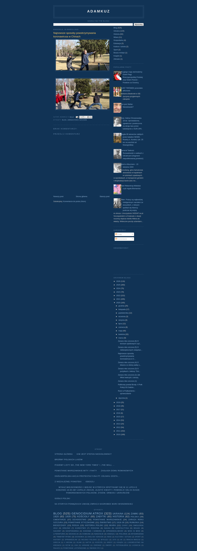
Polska (135, 517)
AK (121, 539)
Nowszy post (58, 196)
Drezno (66, 528)
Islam (79, 542)
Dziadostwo (79, 520)
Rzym (68, 545)
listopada (122, 309)
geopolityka (122, 528)
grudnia (121, 306)
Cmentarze (59, 520)
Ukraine (85, 545)
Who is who (134, 531)
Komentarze (121, 239)
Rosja (75, 525)
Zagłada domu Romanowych (117, 471)
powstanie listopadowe (74, 548)
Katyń (88, 542)
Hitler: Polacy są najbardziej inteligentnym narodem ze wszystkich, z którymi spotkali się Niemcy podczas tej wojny (132, 205)
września (122, 316)
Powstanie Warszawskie (107, 520)
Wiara (116, 37)
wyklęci (104, 539)
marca (121, 338)
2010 (118, 434)
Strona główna (81, 196)
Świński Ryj (95, 548)
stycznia (121, 398)
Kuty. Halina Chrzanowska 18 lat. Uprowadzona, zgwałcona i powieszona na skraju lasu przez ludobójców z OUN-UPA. (131, 123)
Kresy (110, 542)
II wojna (68, 542)
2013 (118, 424)
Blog (64, 120)
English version (95, 537)
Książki (116, 56)
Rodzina (95, 528)
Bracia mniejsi (119, 53)
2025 (118, 285)
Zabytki (101, 516)
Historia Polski (94, 525)
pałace (56, 548)
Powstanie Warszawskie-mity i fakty (76, 471)
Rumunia (134, 522)
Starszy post (104, 196)
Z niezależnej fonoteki (68, 482)
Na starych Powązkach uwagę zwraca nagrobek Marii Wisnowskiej (94, 504)
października (123, 313)
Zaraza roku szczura (77, 120)
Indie (109, 537)
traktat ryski (64, 537)
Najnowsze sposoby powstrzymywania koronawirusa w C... (127, 356)
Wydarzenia (137, 534)
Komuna (86, 534)
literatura (59, 534)
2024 (118, 288)
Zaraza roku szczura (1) (127, 381)
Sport (116, 50)
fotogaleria (122, 545)
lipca (120, 324)
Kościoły (83, 516)
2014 (118, 420)
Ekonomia (79, 537)
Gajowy (57, 531)
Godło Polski (62, 498)
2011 (118, 431)
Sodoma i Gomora (92, 531)
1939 (68, 516)
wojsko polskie (89, 539)
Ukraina (117, 31)
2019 (118, 402)
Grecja (56, 542)
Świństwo (105, 522)
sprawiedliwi (71, 539)
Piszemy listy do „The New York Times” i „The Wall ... (85, 465)
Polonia (123, 534)
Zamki (134, 513)
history (57, 539)
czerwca (121, 327)
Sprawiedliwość (114, 531)
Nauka (107, 528)
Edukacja (117, 43)
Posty (118, 234)
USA (76, 545)
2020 (118, 303)
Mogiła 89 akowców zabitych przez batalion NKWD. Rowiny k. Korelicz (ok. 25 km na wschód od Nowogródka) (132, 139)
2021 (118, 299)
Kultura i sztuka (120, 46)
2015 (118, 417)
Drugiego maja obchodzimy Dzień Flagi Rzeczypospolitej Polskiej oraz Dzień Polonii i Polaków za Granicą (132, 77)
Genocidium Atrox (87, 513)
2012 (118, 427)
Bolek (137, 528)
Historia (117, 34)
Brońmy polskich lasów (69, 460)
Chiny (125, 525)
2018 (118, 406)
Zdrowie (117, 59)
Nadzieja (98, 534)
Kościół (99, 542)
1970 (114, 539)
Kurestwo (80, 528)
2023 (118, 292)
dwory (109, 545)
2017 (118, 409)
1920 (56, 516)
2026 (118, 281)
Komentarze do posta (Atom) (74, 201)
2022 (118, 295)
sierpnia (121, 320)
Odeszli (90, 482)
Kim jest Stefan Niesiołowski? (94, 454)
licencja (136, 545)
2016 (118, 413)
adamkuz (98, 11)
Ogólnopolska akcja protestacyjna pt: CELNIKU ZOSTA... (87, 476)
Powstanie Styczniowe (81, 522)
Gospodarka (118, 40)
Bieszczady (59, 525)
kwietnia (121, 334)
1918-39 (120, 522)
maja (120, 331)
